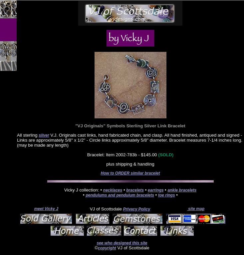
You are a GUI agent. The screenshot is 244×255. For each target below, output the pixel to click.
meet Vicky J (46, 208)
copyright (107, 248)
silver (44, 135)
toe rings (166, 195)
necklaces (112, 190)
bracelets (135, 190)
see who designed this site (122, 243)
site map (195, 208)
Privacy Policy (136, 209)
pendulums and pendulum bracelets (120, 195)
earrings (155, 190)
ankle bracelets (181, 190)
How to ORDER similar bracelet (130, 173)
